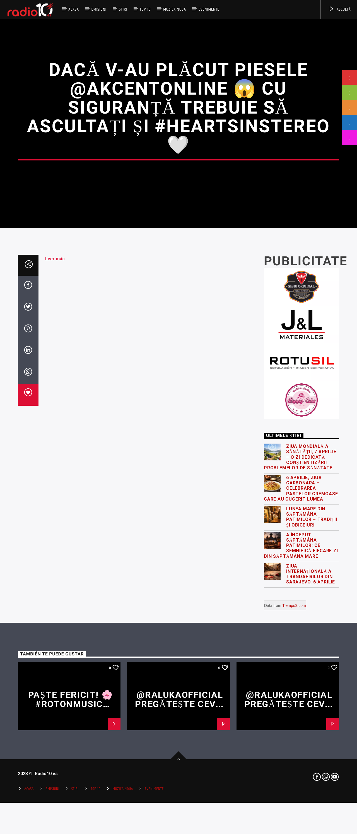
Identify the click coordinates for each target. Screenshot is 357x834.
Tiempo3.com (294, 748)
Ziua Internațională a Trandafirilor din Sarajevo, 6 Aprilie (310, 717)
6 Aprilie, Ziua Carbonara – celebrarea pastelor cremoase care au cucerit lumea (301, 631)
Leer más (55, 402)
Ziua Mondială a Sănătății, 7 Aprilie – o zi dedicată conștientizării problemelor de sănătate (300, 600)
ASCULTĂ (339, 9)
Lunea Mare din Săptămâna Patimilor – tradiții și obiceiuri (311, 660)
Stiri (123, 9)
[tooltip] (349, 77)
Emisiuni (98, 9)
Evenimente (209, 9)
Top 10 (145, 9)
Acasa (73, 9)
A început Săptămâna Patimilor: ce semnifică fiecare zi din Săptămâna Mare (301, 688)
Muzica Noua (174, 9)
